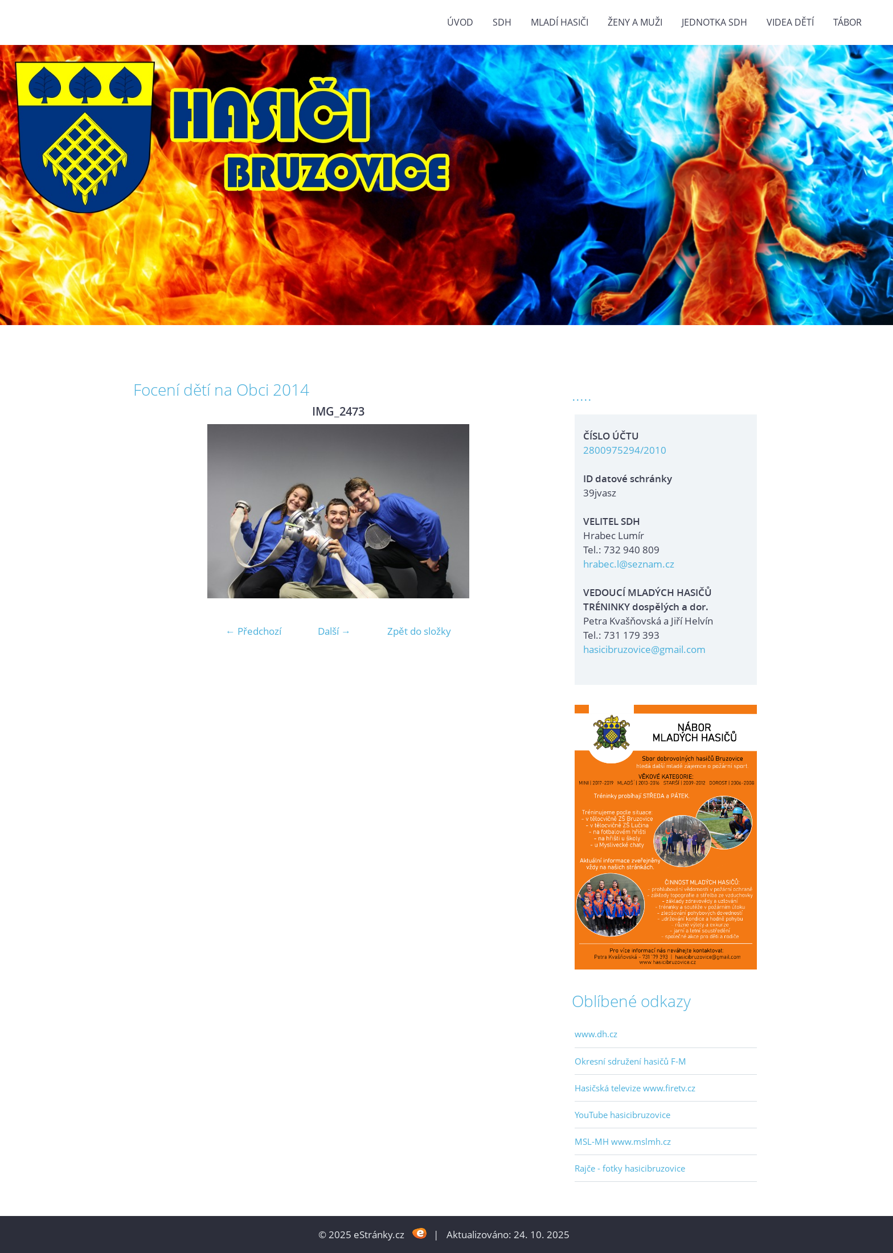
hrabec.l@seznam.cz (628, 563)
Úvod (460, 22)
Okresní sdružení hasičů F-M (630, 1061)
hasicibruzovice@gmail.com (644, 649)
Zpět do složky (419, 631)
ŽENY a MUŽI (635, 22)
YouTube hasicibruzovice (622, 1114)
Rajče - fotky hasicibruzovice (630, 1168)
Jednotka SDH (714, 22)
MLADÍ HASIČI (559, 22)
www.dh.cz (596, 1034)
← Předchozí (253, 631)
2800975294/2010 (624, 450)
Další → (334, 631)
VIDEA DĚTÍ (790, 22)
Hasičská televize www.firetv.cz (635, 1088)
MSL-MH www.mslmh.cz (623, 1141)
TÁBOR (847, 22)
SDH (502, 22)
